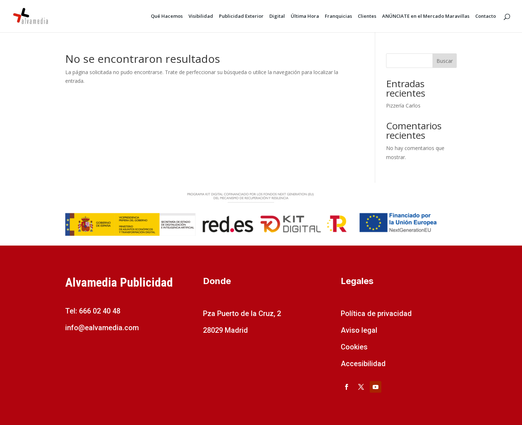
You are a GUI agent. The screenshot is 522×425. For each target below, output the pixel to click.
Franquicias (338, 16)
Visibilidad (200, 16)
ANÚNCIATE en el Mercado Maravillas (425, 16)
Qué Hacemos (167, 16)
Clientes (367, 16)
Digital (277, 16)
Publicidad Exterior (241, 16)
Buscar (444, 60)
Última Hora (305, 16)
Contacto (485, 16)
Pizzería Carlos (403, 105)
